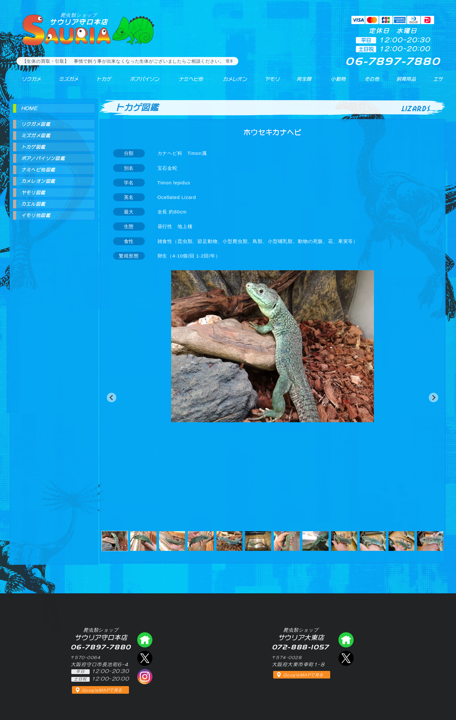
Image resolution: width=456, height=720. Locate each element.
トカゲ (98, 82)
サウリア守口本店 (78, 19)
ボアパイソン (139, 82)
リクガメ (27, 82)
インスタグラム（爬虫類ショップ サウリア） (144, 676)
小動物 (338, 82)
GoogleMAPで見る (102, 690)
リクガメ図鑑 (35, 124)
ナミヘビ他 (186, 82)
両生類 (300, 82)
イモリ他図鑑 (35, 215)
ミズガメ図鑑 (35, 135)
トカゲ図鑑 (33, 147)
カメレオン (231, 82)
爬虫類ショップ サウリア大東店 (346, 639)
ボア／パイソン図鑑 (43, 158)
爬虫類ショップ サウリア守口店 (144, 639)
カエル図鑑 (33, 204)
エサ (436, 82)
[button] (111, 397)
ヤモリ (268, 82)
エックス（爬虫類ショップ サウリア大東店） (346, 658)
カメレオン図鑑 (38, 181)
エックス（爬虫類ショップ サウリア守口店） (144, 658)
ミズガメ (64, 82)
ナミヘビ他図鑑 (38, 170)
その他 (373, 82)
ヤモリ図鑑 (33, 192)
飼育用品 (406, 82)
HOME (29, 108)
